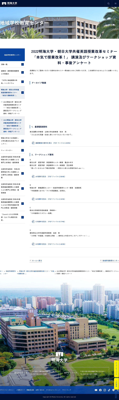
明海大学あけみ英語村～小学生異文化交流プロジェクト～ (10, 141)
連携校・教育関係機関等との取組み (10, 72)
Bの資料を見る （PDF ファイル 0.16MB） (51, 199)
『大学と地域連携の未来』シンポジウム (9, 81)
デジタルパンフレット (53, 390)
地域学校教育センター (12, 55)
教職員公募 (30, 390)
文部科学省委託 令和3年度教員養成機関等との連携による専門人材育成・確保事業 (10, 188)
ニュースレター (6, 150)
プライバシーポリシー (7, 390)
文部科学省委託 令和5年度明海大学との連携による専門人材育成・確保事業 (10, 160)
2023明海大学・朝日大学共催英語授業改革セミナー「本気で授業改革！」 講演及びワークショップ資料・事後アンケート (12, 108)
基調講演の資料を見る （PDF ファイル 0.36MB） (53, 143)
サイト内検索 (108, 3)
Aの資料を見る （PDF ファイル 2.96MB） (51, 176)
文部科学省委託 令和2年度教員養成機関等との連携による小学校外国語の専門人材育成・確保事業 (10, 203)
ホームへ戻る (37, 260)
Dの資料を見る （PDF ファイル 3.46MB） (51, 244)
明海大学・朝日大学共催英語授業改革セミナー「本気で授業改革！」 (10, 92)
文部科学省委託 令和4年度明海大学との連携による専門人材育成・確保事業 (10, 173)
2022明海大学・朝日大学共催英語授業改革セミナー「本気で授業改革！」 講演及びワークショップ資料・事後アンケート (12, 126)
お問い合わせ (40, 390)
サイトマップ (66, 390)
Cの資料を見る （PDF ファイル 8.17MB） (51, 221)
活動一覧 (4, 64)
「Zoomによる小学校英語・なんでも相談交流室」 (9, 217)
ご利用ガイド (20, 390)
